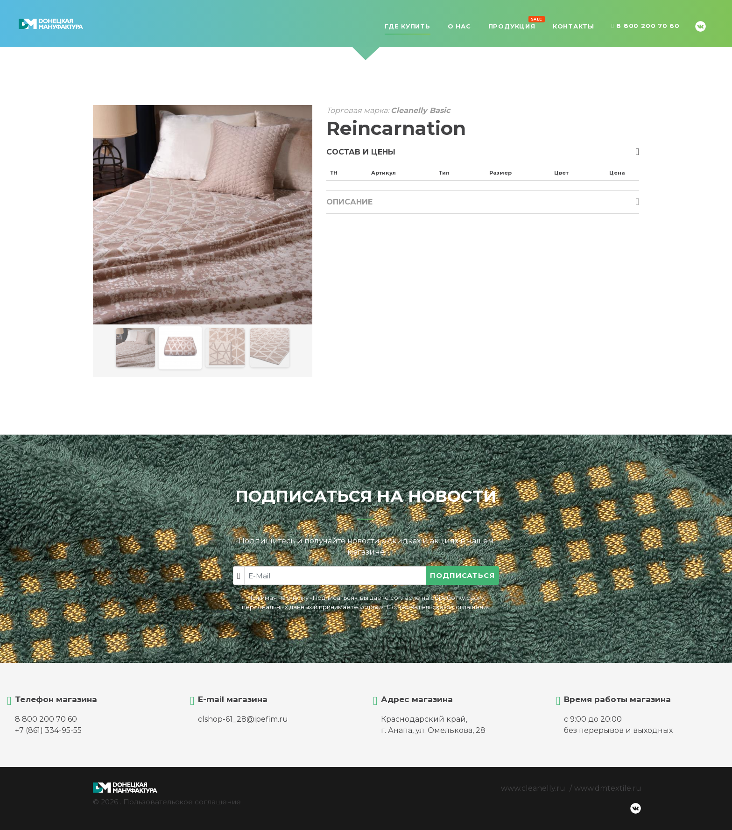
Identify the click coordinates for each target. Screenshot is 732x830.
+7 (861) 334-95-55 (48, 730)
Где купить (407, 26)
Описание (349, 201)
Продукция (511, 25)
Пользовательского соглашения (439, 607)
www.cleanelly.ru (533, 788)
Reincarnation (396, 128)
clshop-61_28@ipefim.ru (243, 719)
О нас (459, 26)
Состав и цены (360, 152)
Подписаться (462, 575)
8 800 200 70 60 (646, 26)
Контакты (573, 26)
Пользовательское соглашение (182, 801)
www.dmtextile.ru (607, 788)
